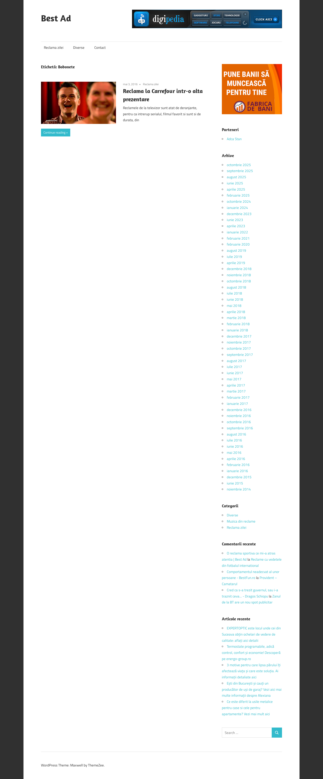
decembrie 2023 (239, 214)
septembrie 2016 (240, 428)
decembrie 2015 (239, 477)
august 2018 (236, 287)
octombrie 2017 (239, 348)
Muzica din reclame (241, 521)
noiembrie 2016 (239, 415)
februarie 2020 (238, 244)
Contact (100, 47)
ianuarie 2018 (237, 330)
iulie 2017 (234, 366)
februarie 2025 (238, 195)
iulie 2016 (234, 440)
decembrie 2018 (239, 268)
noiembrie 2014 (239, 489)
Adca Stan (234, 139)
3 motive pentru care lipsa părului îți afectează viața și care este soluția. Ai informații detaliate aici (251, 671)
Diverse (78, 47)
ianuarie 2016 (237, 471)
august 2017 (236, 360)
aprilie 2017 (236, 385)
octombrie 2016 (239, 422)
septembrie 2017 (240, 354)
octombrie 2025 (239, 165)
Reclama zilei (53, 47)
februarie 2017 (238, 397)
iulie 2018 (234, 293)
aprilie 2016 (236, 458)
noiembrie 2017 (239, 342)
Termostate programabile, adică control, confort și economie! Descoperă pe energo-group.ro (251, 652)
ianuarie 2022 (237, 232)
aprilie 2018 (236, 311)
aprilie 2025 (236, 189)
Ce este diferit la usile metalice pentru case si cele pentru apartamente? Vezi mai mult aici (247, 708)
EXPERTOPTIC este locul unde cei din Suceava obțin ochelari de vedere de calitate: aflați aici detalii (251, 634)
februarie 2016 (238, 464)
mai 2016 (234, 452)
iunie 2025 (235, 183)
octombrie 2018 (239, 281)
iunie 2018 (235, 299)
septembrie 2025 (240, 170)
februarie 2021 (238, 238)
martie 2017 (236, 391)
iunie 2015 (235, 483)
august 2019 (236, 250)
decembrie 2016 (239, 409)
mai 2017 (234, 379)
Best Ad (56, 18)
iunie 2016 (235, 446)
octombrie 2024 (239, 201)
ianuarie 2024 (237, 207)
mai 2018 (234, 305)
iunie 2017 (235, 373)
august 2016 (236, 434)
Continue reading (54, 132)
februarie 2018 (238, 324)
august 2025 (236, 177)
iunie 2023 (235, 219)
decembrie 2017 (239, 336)
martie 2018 (236, 317)
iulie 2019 (234, 256)
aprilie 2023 (236, 226)
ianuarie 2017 (237, 403)
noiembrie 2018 (239, 275)
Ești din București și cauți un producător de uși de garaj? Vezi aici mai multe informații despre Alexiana (252, 689)
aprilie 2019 (236, 262)
